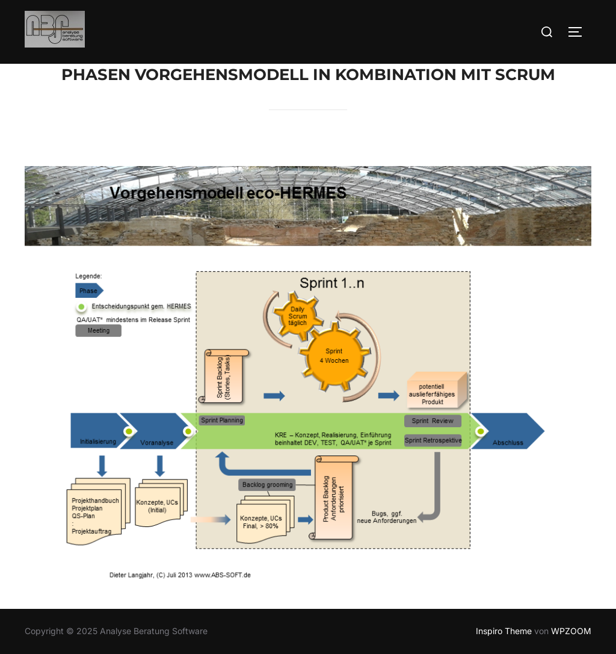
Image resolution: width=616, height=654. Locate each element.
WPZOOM (571, 631)
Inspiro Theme (504, 631)
